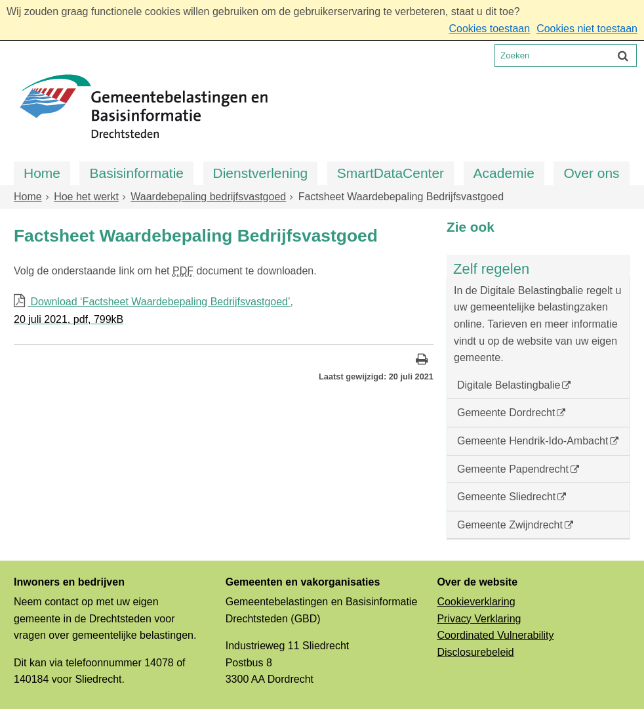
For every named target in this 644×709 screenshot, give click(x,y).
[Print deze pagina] (422, 361)
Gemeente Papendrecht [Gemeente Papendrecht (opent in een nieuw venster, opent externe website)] (513, 469)
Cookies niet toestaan (586, 28)
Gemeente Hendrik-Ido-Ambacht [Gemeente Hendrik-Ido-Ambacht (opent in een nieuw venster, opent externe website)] (532, 440)
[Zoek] (623, 55)
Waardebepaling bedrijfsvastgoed (208, 196)
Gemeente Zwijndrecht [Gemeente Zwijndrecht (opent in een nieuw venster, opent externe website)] (510, 524)
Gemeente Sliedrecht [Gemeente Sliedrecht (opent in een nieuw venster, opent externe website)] (506, 496)
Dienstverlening (260, 173)
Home (42, 173)
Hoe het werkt (86, 196)
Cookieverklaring (476, 601)
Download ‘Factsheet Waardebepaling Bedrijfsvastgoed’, (223, 312)
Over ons (591, 173)
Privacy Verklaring (479, 618)
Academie (503, 173)
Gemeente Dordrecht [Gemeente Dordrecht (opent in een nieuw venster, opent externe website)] (506, 412)
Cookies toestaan (489, 28)
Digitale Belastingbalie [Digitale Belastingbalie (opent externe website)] (508, 385)
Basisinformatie (136, 173)
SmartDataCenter (390, 173)
